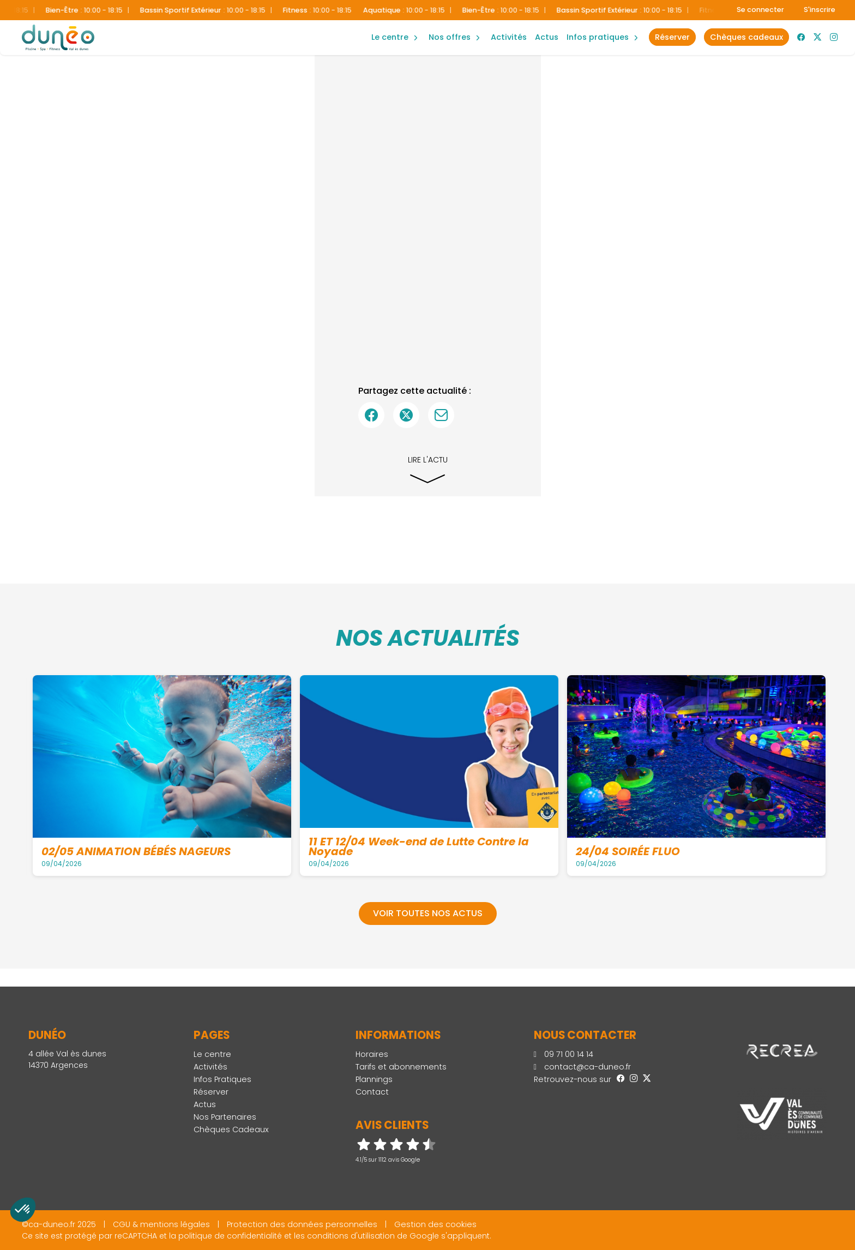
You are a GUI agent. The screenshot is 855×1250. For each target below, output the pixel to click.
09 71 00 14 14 (563, 1054)
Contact (372, 1091)
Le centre (212, 1054)
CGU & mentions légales (161, 1224)
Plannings (374, 1079)
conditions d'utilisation (351, 1235)
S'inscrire (819, 9)
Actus (546, 37)
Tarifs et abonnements (401, 1066)
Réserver (211, 1091)
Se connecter (760, 9)
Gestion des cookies (435, 1224)
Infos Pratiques (598, 37)
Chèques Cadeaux (231, 1129)
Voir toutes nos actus (428, 913)
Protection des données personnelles (302, 1224)
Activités (509, 37)
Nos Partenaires (225, 1116)
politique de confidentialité (230, 1235)
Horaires (372, 1054)
